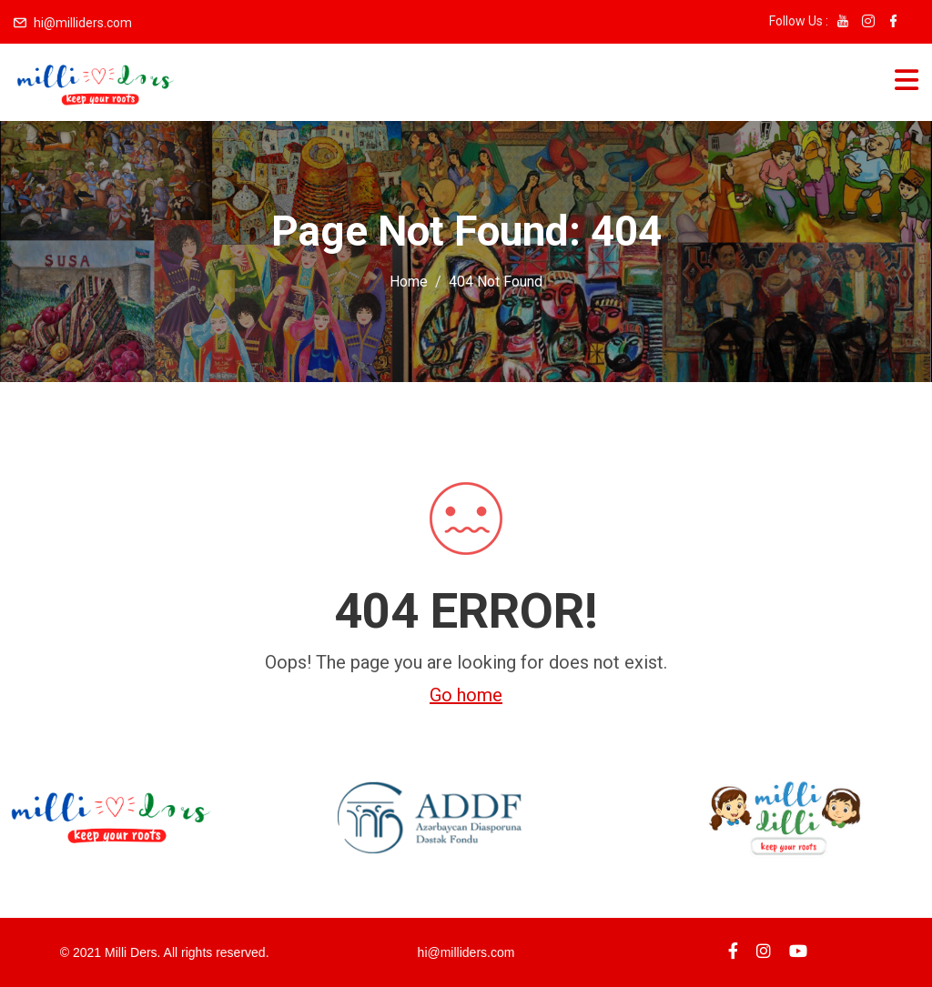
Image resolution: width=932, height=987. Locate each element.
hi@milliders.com (83, 22)
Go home (466, 695)
